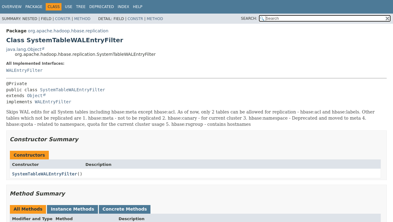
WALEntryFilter (24, 70)
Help (137, 7)
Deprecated (101, 7)
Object (35, 95)
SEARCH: (249, 18)
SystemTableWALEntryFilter (72, 89)
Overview (12, 7)
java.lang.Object (23, 49)
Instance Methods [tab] (72, 209)
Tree (81, 7)
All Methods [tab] (28, 209)
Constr (62, 19)
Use (68, 7)
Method (82, 19)
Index (123, 7)
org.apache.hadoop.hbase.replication (68, 30)
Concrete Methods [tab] (125, 209)
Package (33, 7)
